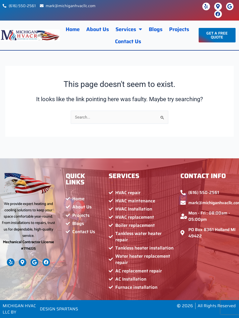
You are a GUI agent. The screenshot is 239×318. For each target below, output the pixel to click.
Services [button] (129, 29)
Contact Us (128, 41)
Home (73, 29)
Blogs (155, 29)
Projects (179, 29)
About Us (97, 29)
